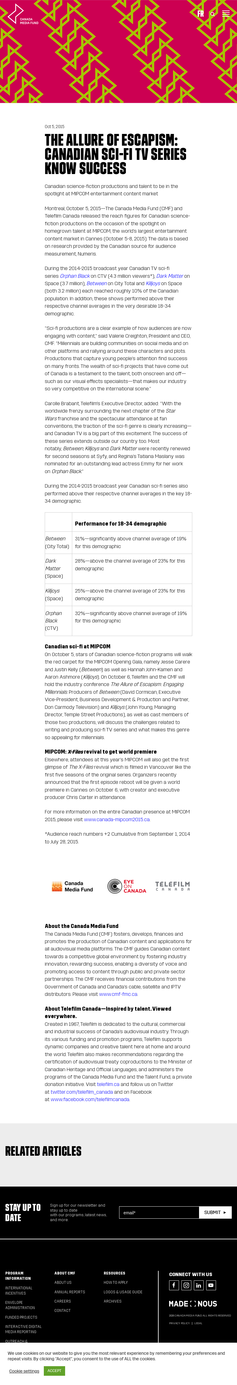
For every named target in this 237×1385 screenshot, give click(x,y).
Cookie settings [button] (24, 1371)
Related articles (43, 1151)
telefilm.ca (108, 1084)
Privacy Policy (179, 1323)
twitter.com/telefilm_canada (82, 1092)
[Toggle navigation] (226, 13)
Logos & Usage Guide (123, 1292)
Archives (113, 1301)
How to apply (116, 1282)
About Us (63, 1282)
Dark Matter (169, 276)
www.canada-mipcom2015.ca (117, 819)
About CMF (64, 1273)
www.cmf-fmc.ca (118, 994)
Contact (62, 1310)
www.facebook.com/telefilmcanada (90, 1099)
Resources (114, 1273)
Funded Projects (21, 1317)
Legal (198, 1323)
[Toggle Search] (212, 13)
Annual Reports (69, 1292)
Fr (201, 13)
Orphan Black (74, 276)
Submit (212, 1212)
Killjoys (153, 283)
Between (96, 283)
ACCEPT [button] (54, 1370)
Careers (62, 1301)
